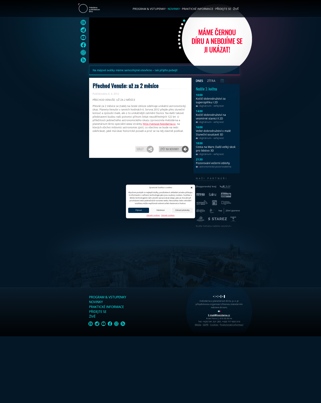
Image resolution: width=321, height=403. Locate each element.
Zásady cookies (153, 215)
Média (198, 324)
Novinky (174, 9)
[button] (191, 187)
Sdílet (140, 149)
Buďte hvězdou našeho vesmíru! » (213, 226)
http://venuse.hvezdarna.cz (159, 124)
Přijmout (138, 210)
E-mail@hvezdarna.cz (219, 315)
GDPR (205, 324)
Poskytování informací (231, 324)
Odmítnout (160, 210)
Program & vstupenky (149, 9)
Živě (236, 9)
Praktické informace (197, 9)
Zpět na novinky (169, 149)
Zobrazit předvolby (182, 210)
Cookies (214, 324)
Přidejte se (223, 9)
